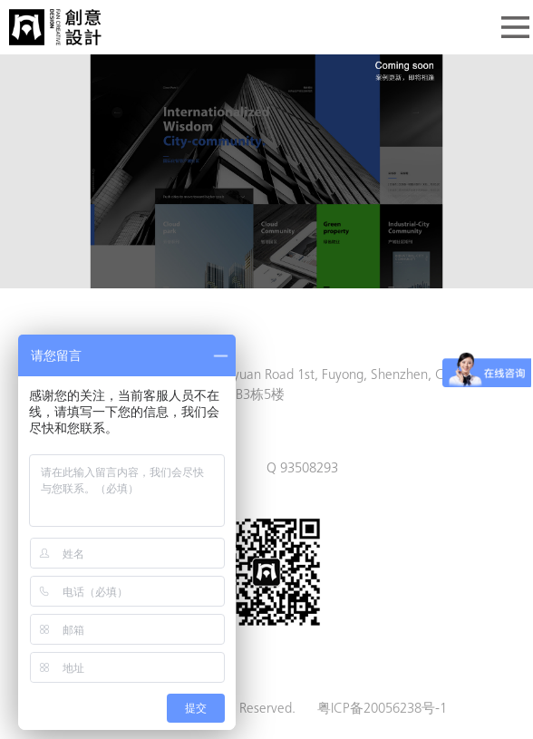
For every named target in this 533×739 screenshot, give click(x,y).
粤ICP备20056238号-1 (382, 709)
